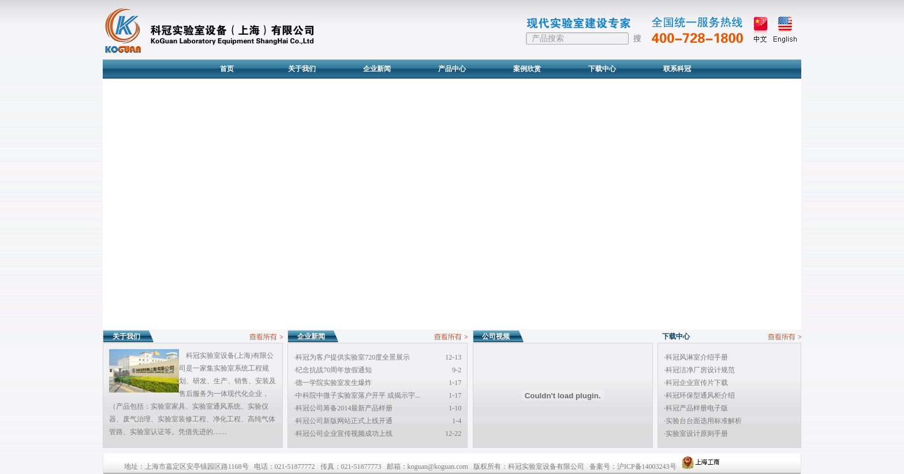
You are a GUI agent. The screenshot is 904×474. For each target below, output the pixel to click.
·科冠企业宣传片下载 (696, 383)
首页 (227, 69)
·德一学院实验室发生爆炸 (333, 383)
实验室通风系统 (216, 406)
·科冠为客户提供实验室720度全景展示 (352, 357)
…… (220, 432)
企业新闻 (377, 69)
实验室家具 (168, 406)
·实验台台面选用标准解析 (703, 421)
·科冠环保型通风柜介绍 (699, 395)
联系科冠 (677, 69)
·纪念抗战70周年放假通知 (333, 370)
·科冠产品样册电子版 (696, 408)
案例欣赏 (527, 69)
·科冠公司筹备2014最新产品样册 (343, 408)
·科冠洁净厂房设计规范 (699, 370)
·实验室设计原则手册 (696, 433)
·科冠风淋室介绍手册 (696, 357)
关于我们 (302, 69)
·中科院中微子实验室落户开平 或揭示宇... (357, 395)
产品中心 (452, 69)
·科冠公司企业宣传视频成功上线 (343, 433)
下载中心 (602, 69)
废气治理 (137, 419)
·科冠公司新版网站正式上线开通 (343, 421)
